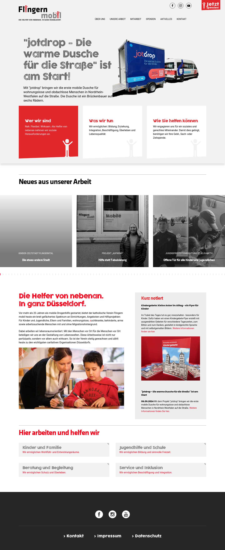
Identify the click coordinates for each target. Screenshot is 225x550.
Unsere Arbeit (118, 19)
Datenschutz (148, 536)
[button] (20, 274)
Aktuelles (166, 19)
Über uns (100, 19)
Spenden (151, 19)
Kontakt (181, 19)
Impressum (109, 536)
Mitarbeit (135, 19)
